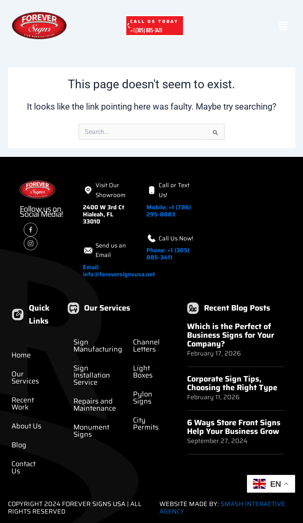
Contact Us (23, 467)
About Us (26, 426)
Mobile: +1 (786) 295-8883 (168, 211)
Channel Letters (146, 346)
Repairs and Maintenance (94, 405)
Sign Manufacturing (97, 346)
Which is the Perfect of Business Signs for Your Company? (230, 335)
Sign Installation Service (91, 375)
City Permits (146, 424)
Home (21, 355)
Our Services (25, 378)
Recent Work (22, 404)
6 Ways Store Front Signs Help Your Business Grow (234, 426)
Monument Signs (91, 431)
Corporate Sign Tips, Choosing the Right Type (232, 383)
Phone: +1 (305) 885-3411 (167, 254)
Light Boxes (143, 372)
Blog (18, 444)
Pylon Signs (142, 398)
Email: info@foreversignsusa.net (119, 270)
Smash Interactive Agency (222, 507)
